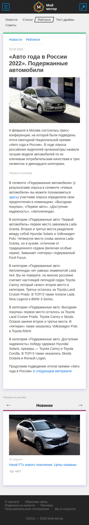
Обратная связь (36, 502)
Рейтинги (44, 19)
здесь (13, 197)
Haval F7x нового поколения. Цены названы (42, 465)
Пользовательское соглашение (27, 509)
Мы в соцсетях (65, 509)
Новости (11, 19)
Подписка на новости (20, 505)
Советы (10, 25)
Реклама (47, 505)
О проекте (12, 502)
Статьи (28, 19)
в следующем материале (52, 371)
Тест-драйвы (65, 19)
